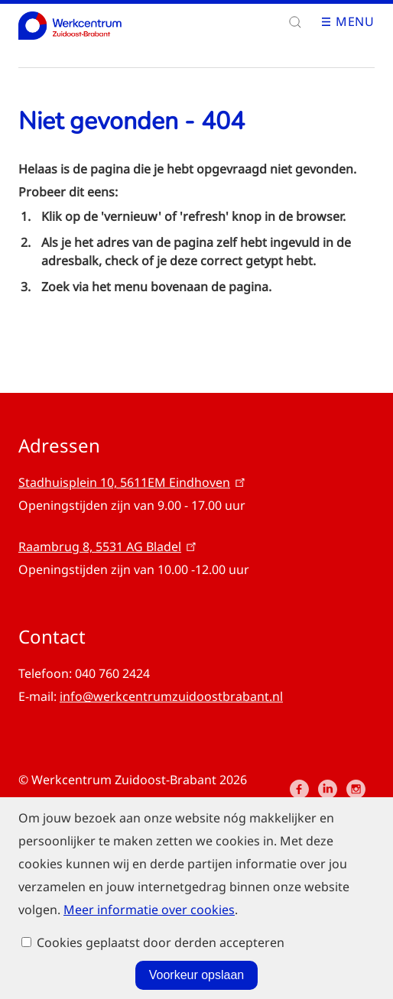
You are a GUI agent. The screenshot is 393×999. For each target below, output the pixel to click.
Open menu (331, 22)
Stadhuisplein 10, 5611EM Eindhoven (133, 482)
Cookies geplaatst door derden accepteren (160, 986)
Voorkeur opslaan (197, 941)
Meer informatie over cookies (149, 906)
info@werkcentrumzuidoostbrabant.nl (171, 696)
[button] (295, 22)
